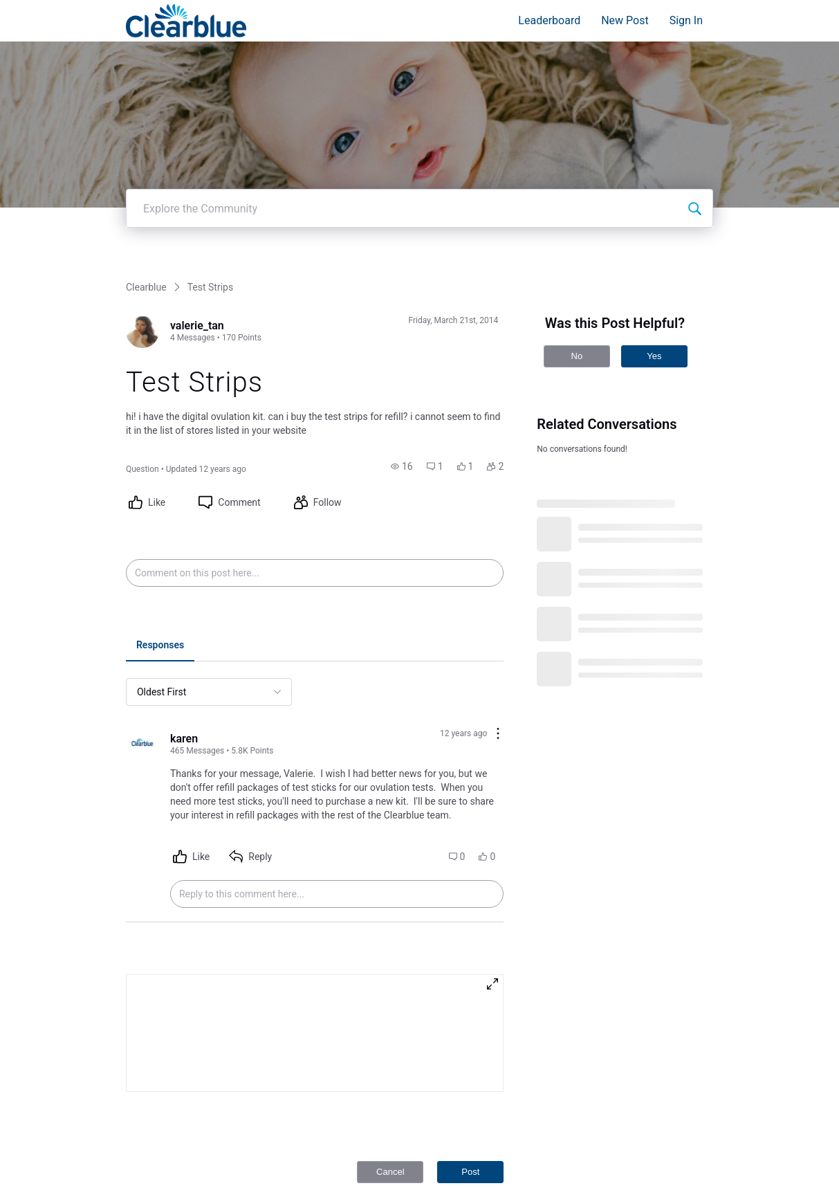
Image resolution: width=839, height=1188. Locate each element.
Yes (654, 351)
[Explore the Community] (694, 203)
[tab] (160, 641)
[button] (402, 461)
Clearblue (146, 282)
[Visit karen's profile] (142, 739)
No (577, 351)
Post (470, 1167)
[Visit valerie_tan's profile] (142, 326)
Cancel (390, 1167)
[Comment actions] (498, 729)
